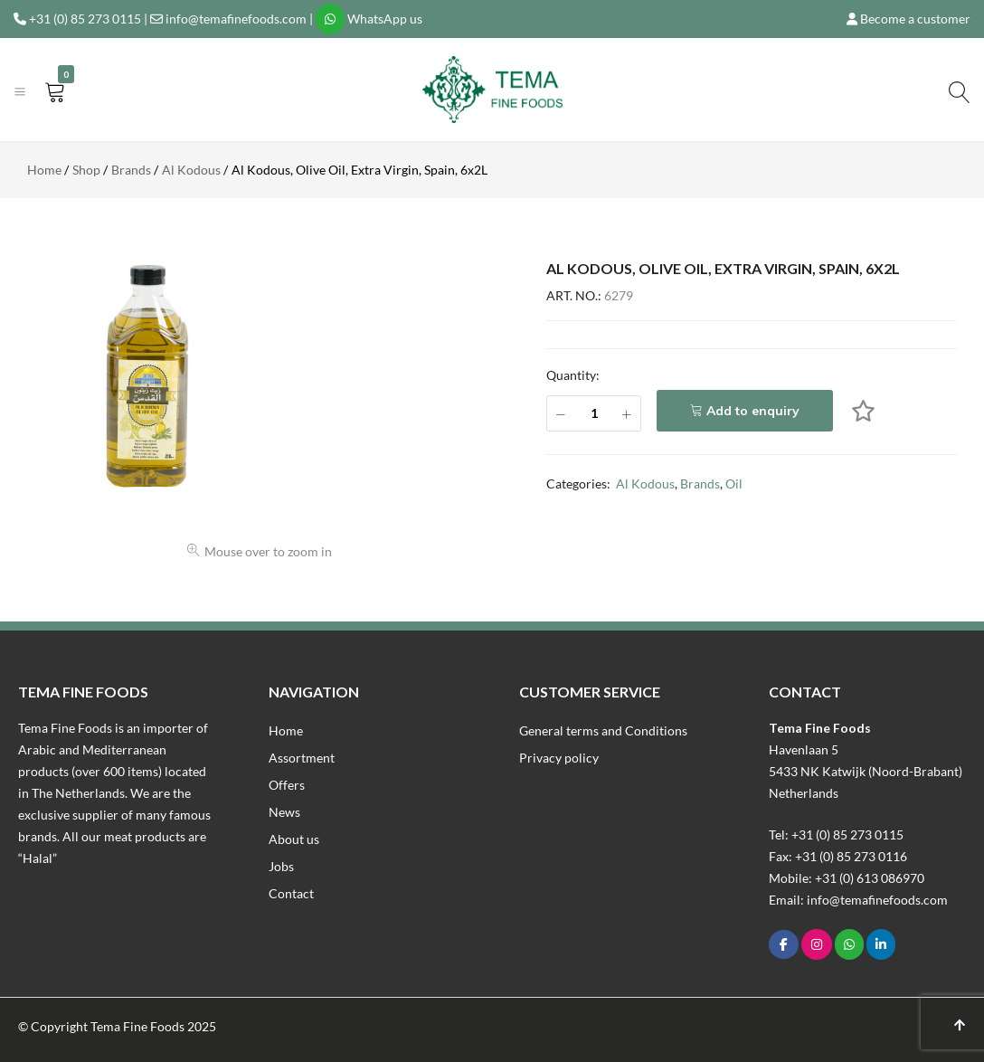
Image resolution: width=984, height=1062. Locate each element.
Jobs (281, 866)
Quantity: (573, 375)
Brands (700, 483)
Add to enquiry (753, 411)
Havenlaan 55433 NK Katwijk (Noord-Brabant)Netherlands (865, 771)
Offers (287, 784)
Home (286, 730)
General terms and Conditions (603, 730)
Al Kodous (645, 483)
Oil (734, 483)
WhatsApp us (384, 18)
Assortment (302, 757)
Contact (291, 893)
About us (294, 839)
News (284, 812)
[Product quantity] (593, 413)
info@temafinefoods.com (236, 18)
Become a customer (915, 18)
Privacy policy (559, 757)
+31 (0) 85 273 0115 (85, 18)
